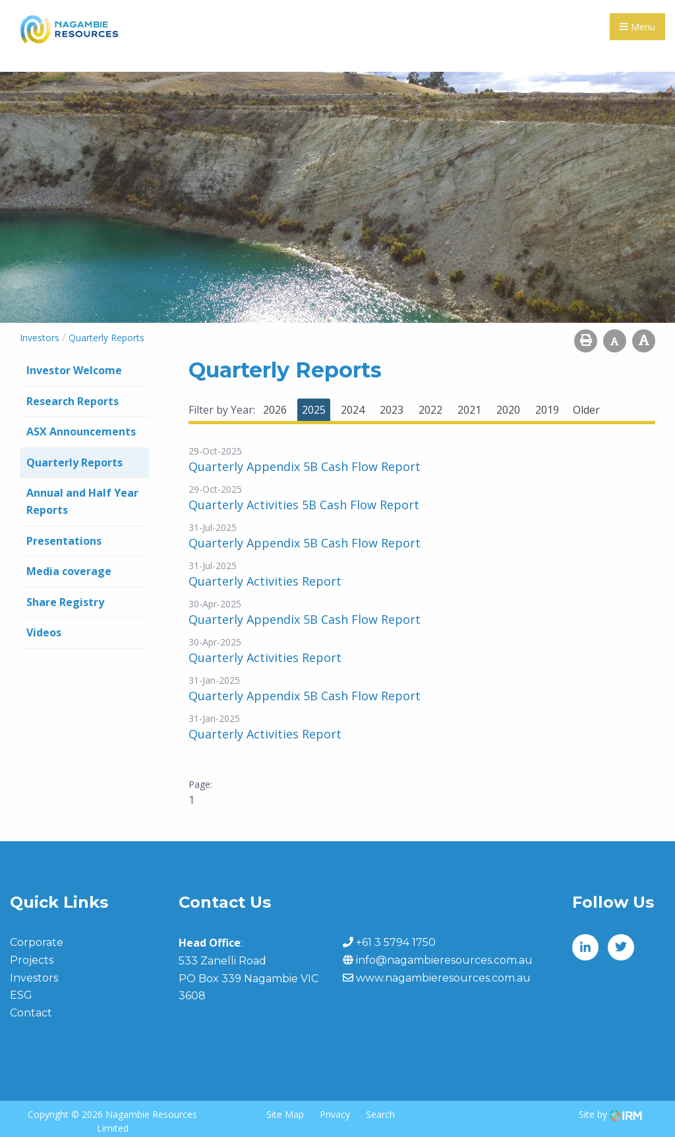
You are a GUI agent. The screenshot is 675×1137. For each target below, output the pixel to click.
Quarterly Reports (74, 462)
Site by (610, 1114)
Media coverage (68, 571)
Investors (34, 978)
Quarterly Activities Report (265, 581)
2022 (430, 409)
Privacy (335, 1114)
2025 (314, 409)
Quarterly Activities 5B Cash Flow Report (304, 505)
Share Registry (65, 602)
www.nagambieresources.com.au (443, 978)
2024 (353, 409)
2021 (469, 409)
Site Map (285, 1114)
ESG (21, 995)
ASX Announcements (81, 431)
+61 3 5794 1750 (396, 942)
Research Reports (72, 401)
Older (586, 409)
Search (380, 1114)
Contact (31, 1013)
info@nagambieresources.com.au (444, 960)
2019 (547, 409)
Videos (43, 632)
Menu (637, 26)
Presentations (64, 541)
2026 (275, 409)
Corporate (36, 942)
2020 (508, 409)
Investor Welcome (74, 370)
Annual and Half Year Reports (82, 501)
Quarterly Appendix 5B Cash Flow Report (305, 466)
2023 (391, 409)
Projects (31, 960)
